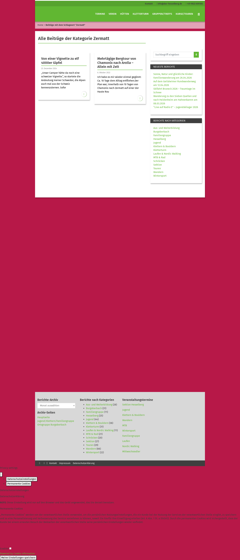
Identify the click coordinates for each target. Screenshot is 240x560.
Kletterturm (141, 13)
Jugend (157, 142)
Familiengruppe (162, 135)
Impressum (64, 463)
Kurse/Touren (184, 13)
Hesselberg (159, 139)
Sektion (157, 164)
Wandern (158, 172)
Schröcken (159, 161)
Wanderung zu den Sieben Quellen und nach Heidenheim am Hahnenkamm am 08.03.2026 (175, 100)
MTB (124, 425)
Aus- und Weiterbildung (166, 128)
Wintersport (160, 175)
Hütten (124, 13)
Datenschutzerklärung (83, 463)
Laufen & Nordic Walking (167, 153)
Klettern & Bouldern (164, 146)
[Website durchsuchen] (173, 55)
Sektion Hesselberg (133, 404)
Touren (157, 168)
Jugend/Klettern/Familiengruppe (55, 421)
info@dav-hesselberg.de (169, 3)
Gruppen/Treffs (162, 13)
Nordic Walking (130, 446)
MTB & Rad (159, 157)
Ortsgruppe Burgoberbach (51, 424)
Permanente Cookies (18, 483)
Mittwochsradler (131, 451)
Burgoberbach (161, 131)
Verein (112, 13)
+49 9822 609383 (194, 3)
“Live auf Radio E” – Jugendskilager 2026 (175, 107)
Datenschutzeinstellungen (21, 479)
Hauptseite (43, 417)
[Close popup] (1, 474)
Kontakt (149, 3)
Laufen (126, 441)
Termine (100, 13)
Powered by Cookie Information (17, 553)
